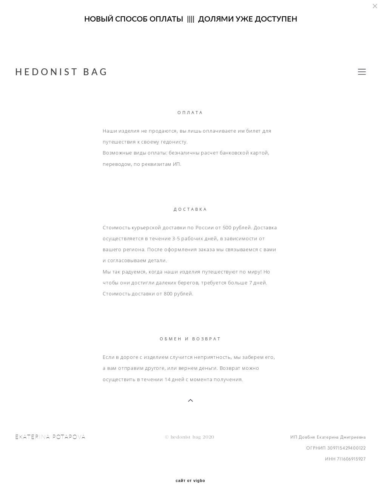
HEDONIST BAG (62, 71)
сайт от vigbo (190, 481)
